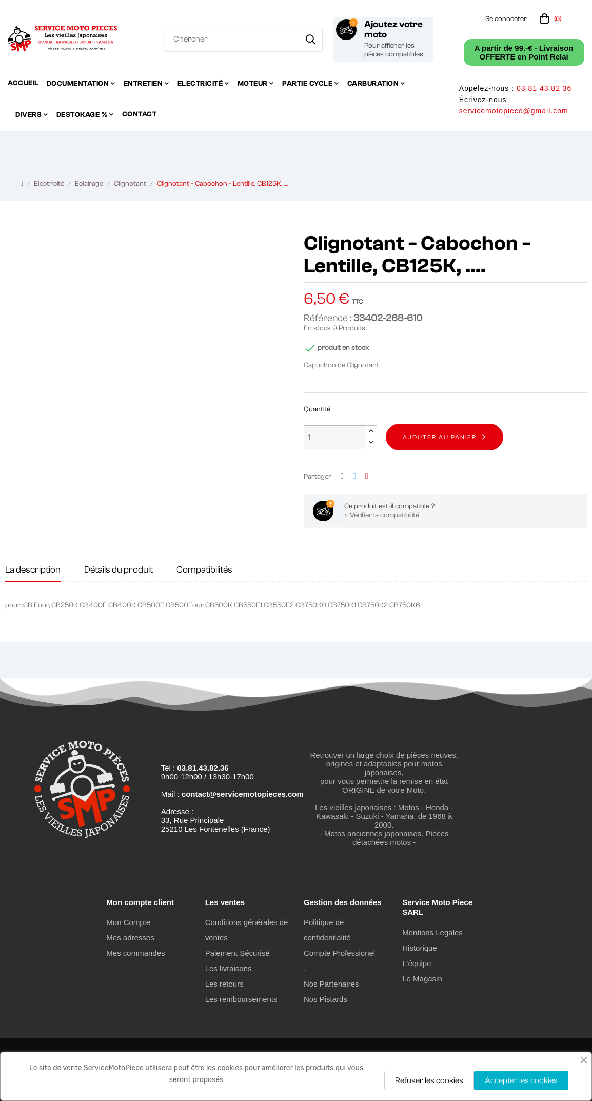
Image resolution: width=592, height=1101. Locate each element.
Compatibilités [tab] (204, 569)
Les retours (224, 983)
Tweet (354, 476)
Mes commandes (135, 953)
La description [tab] (33, 569)
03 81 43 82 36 (544, 88)
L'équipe (416, 963)
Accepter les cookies (521, 1080)
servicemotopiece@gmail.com (513, 111)
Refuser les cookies (429, 1080)
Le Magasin (422, 978)
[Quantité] (334, 437)
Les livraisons (228, 968)
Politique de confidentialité (327, 930)
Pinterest (366, 476)
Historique (419, 947)
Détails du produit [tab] (118, 569)
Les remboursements (241, 999)
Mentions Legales (432, 932)
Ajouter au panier (440, 437)
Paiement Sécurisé (237, 953)
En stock (317, 328)
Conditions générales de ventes (246, 930)
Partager (342, 476)
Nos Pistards (325, 999)
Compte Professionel (339, 953)
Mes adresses (130, 937)
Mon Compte (128, 922)
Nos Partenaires (331, 983)
